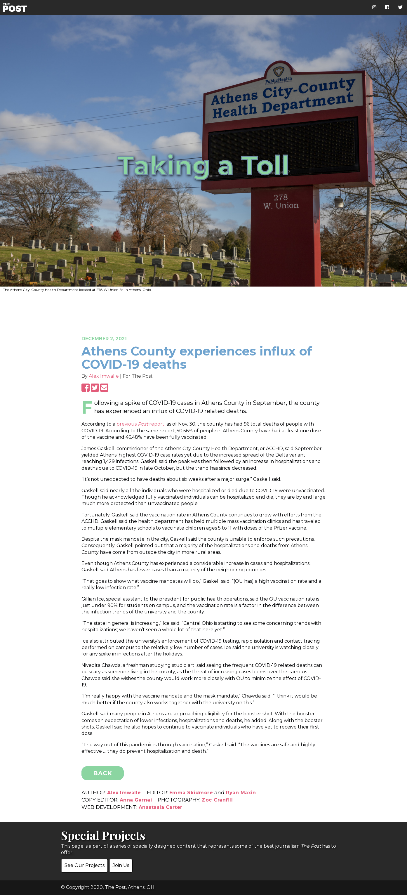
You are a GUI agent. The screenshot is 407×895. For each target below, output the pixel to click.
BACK (102, 773)
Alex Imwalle (104, 376)
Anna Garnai (136, 800)
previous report (140, 424)
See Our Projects (85, 865)
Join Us (121, 865)
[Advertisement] (203, 310)
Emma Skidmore (191, 792)
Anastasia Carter (160, 807)
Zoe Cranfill (217, 800)
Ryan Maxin (241, 792)
